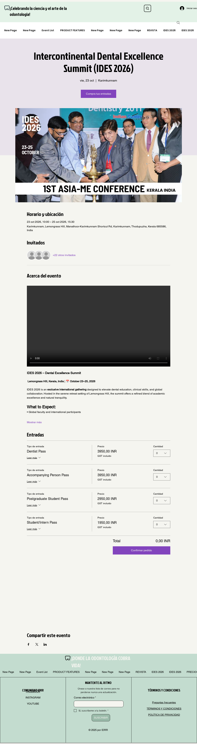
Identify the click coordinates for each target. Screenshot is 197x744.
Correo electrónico (85, 697)
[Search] (147, 8)
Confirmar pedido (141, 550)
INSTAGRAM (33, 697)
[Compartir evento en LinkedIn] (45, 644)
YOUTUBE (33, 703)
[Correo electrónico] (97, 704)
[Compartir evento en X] (36, 644)
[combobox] (161, 453)
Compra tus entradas (98, 93)
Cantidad (158, 446)
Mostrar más (34, 422)
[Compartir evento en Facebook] (28, 644)
